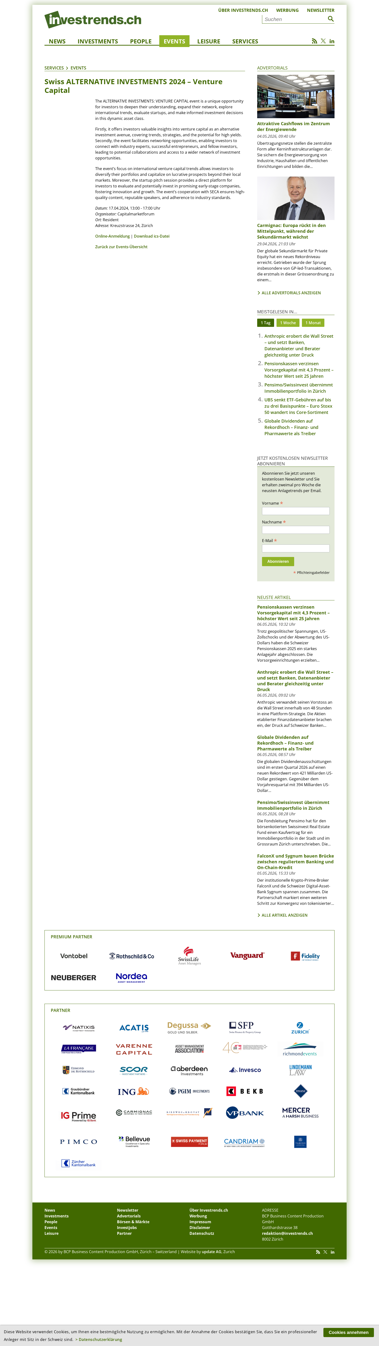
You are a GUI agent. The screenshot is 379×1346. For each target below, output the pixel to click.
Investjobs (127, 1227)
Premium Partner (71, 937)
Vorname (272, 503)
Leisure (208, 41)
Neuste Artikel (274, 597)
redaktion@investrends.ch (287, 1233)
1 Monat (313, 322)
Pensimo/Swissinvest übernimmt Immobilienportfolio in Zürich (293, 805)
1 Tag (265, 322)
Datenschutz (202, 1233)
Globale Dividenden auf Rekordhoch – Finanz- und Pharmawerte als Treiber (291, 427)
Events (174, 41)
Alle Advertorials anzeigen (291, 292)
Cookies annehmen (349, 1332)
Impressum (200, 1221)
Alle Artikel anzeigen (285, 915)
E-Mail (269, 540)
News (57, 41)
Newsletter (321, 10)
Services (245, 41)
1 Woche (288, 322)
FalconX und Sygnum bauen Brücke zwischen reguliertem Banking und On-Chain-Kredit (295, 861)
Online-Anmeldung (112, 236)
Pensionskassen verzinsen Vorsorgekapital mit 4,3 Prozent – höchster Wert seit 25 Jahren (299, 370)
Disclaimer (200, 1227)
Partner (60, 1010)
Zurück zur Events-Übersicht (121, 246)
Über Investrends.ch (243, 10)
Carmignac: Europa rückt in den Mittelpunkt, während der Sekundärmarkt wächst (291, 231)
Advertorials (272, 68)
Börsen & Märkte (133, 1221)
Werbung (287, 10)
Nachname (274, 521)
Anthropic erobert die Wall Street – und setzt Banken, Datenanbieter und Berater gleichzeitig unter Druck (295, 680)
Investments (98, 41)
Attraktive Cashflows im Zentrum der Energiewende (293, 126)
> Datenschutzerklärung (98, 1339)
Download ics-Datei (151, 236)
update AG (211, 1251)
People (141, 41)
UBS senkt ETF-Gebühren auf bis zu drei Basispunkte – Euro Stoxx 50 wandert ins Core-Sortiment (298, 406)
